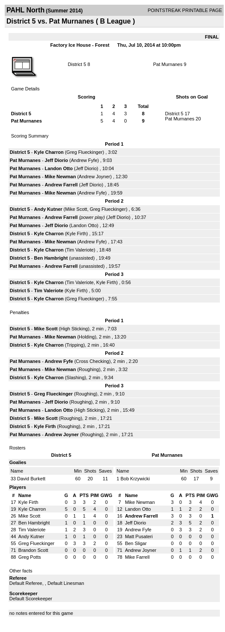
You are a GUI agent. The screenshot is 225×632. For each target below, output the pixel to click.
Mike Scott (76, 209)
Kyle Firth (76, 233)
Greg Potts (29, 557)
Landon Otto (59, 168)
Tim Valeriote (80, 249)
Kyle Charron (49, 152)
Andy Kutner (48, 209)
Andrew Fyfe (84, 160)
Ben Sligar (136, 543)
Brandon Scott (33, 550)
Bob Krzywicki (135, 478)
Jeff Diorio (56, 160)
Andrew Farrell (61, 184)
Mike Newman (60, 176)
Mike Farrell (137, 557)
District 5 (77, 64)
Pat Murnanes (167, 64)
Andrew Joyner (94, 176)
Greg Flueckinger (84, 152)
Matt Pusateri (139, 536)
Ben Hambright (51, 258)
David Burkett (31, 478)
